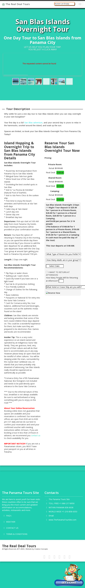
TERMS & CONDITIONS (16, 534)
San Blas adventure (33, 122)
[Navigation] (80, 4)
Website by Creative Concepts (37, 549)
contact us (35, 435)
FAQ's (8, 515)
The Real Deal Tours (16, 4)
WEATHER (10, 521)
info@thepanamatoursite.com (67, 515)
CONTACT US (12, 528)
